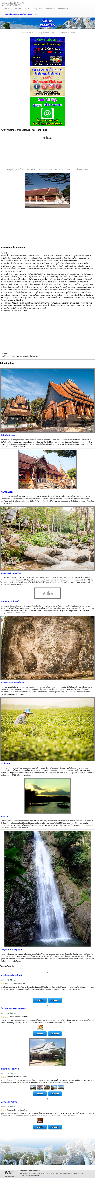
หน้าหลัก (8, 9)
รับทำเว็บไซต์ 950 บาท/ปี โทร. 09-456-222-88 (21, 14)
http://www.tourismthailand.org (27, 356)
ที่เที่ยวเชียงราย (7, 130)
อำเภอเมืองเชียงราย (26, 130)
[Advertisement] (47, 153)
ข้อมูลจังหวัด (38, 9)
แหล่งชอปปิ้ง (50, 9)
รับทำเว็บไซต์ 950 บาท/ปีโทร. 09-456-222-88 (13, 4)
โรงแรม (27, 9)
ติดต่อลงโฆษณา (63, 9)
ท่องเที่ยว (18, 9)
